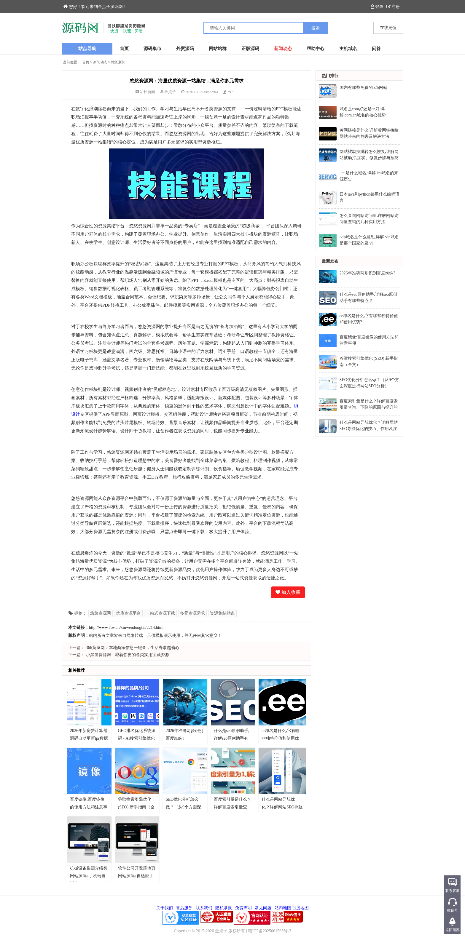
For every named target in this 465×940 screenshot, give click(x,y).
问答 (376, 48)
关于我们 (164, 908)
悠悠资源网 (100, 613)
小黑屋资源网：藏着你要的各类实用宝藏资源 (127, 655)
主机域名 (348, 48)
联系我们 (204, 908)
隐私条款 (223, 908)
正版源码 (250, 48)
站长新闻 (118, 62)
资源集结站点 (222, 613)
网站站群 (218, 48)
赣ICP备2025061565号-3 (269, 931)
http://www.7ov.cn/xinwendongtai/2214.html (126, 627)
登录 (377, 6)
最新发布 (330, 261)
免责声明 (243, 908)
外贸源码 (185, 48)
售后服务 (184, 908)
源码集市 (152, 48)
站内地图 (283, 908)
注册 (393, 6)
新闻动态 (283, 48)
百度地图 (300, 908)
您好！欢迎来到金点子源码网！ (95, 6)
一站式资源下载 (160, 613)
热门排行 (330, 75)
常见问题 (263, 908)
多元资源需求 (192, 613)
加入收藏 (288, 592)
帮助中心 (315, 48)
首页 (124, 48)
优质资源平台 (128, 613)
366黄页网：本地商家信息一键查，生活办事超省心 (132, 647)
